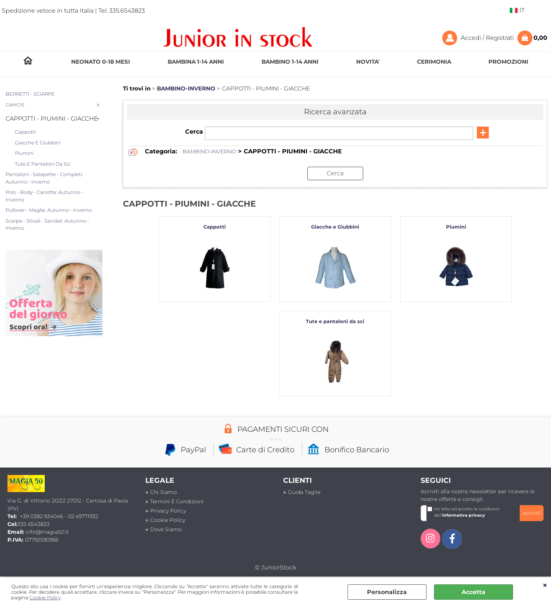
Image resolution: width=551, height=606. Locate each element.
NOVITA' (367, 61)
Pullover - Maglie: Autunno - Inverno (49, 210)
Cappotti (25, 132)
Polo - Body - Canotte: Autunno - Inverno (44, 195)
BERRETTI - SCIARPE (30, 94)
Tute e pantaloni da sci (42, 164)
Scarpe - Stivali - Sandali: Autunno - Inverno (47, 224)
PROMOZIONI (508, 61)
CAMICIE (15, 105)
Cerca (194, 131)
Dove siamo (166, 529)
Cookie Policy (45, 597)
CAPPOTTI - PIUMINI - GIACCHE (52, 118)
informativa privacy (463, 515)
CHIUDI (544, 585)
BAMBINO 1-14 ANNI (290, 61)
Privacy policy (168, 510)
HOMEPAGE (28, 62)
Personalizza (387, 592)
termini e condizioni (177, 501)
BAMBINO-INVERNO (209, 151)
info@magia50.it (47, 532)
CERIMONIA (434, 61)
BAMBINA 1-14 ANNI (196, 61)
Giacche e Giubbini (37, 143)
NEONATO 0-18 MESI (100, 61)
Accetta (473, 592)
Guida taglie (304, 492)
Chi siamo (163, 492)
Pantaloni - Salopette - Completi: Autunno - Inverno (44, 178)
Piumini (24, 153)
